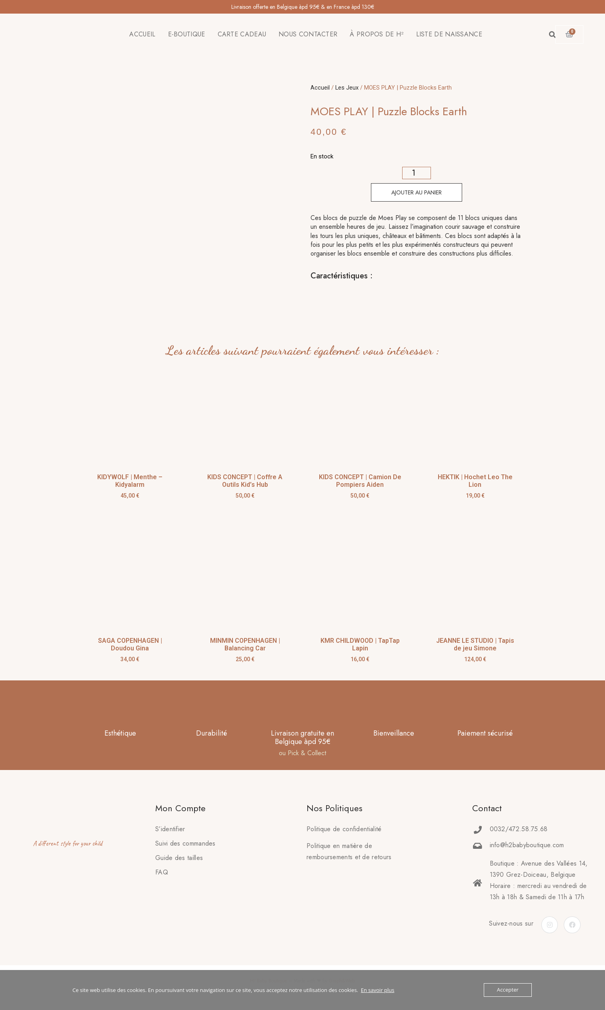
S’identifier (170, 829)
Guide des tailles (179, 857)
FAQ (161, 872)
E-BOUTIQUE (186, 34)
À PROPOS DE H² (376, 34)
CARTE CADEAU (242, 34)
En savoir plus (378, 990)
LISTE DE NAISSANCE (449, 34)
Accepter (508, 990)
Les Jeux (347, 87)
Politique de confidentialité (344, 829)
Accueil (320, 87)
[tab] (311, 296)
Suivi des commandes (185, 843)
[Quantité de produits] (416, 173)
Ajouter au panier (416, 192)
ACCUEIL (142, 34)
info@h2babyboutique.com (527, 845)
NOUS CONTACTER (307, 34)
